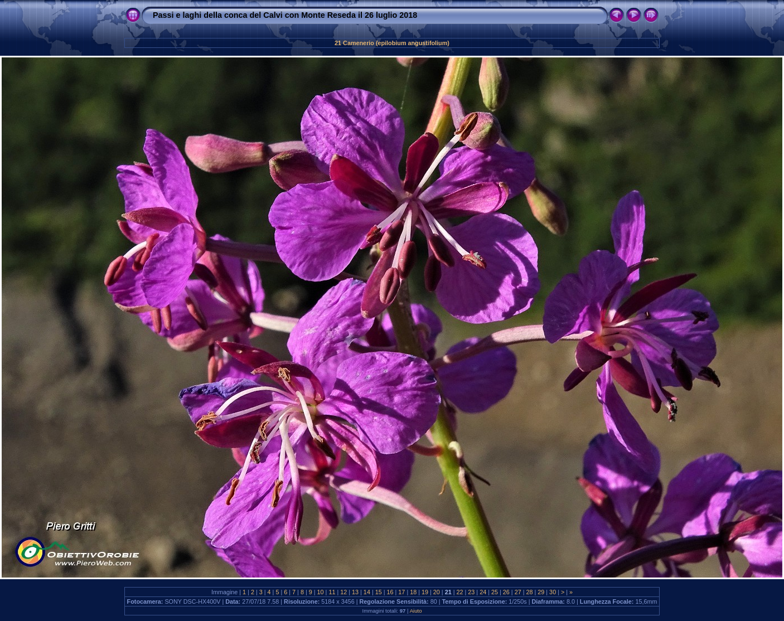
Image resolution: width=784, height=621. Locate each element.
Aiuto (416, 611)
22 (460, 592)
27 (518, 592)
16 (390, 592)
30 (553, 592)
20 (437, 592)
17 (401, 592)
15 (379, 592)
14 (367, 592)
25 (495, 592)
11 (332, 592)
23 (471, 592)
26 (506, 592)
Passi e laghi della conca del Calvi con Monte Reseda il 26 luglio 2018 (285, 15)
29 (541, 592)
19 (425, 592)
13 (355, 592)
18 (413, 592)
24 (483, 592)
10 (321, 592)
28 (529, 592)
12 (343, 592)
